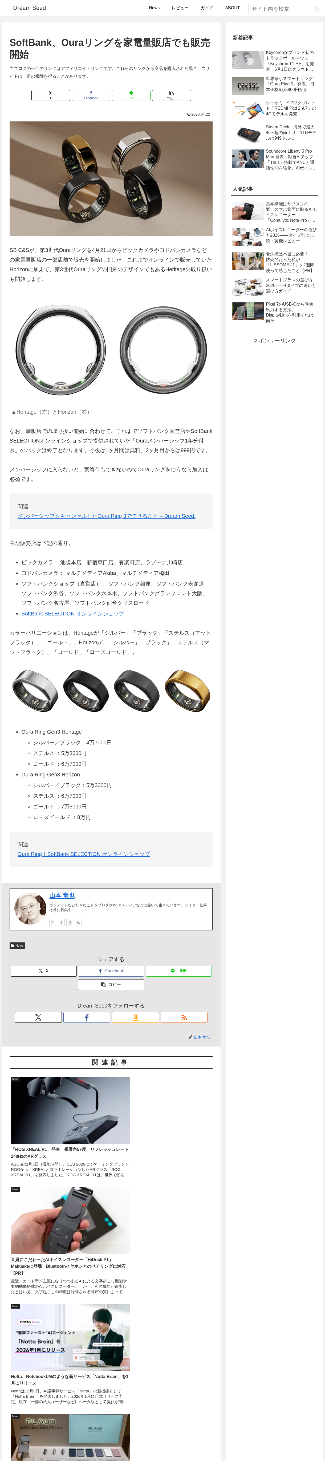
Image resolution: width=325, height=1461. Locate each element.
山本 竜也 (61, 896)
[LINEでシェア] (128, 96)
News (17, 946)
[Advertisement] (111, 1304)
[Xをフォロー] (52, 923)
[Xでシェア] (60, 96)
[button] (317, 9)
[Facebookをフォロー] (61, 923)
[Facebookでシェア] (94, 96)
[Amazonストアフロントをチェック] (69, 923)
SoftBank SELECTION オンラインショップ (72, 615)
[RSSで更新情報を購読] (78, 923)
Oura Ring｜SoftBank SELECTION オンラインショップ (84, 855)
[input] (285, 9)
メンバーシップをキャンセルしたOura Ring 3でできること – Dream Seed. (107, 517)
